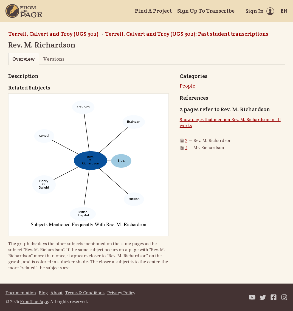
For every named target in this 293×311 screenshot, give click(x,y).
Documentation (20, 293)
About (56, 293)
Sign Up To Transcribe (206, 10)
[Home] (23, 11)
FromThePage (34, 301)
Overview (23, 59)
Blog (43, 293)
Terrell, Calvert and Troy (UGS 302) (53, 33)
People (187, 86)
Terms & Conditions (85, 293)
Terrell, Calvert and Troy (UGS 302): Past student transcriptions (186, 33)
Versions (53, 59)
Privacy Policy (121, 293)
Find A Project (153, 10)
